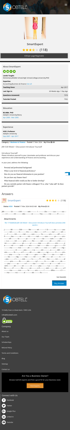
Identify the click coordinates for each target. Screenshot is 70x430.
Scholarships (6, 342)
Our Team (5, 337)
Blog (3, 358)
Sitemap (5, 364)
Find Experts (35, 386)
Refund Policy (7, 348)
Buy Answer (59, 283)
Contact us (6, 369)
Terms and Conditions (10, 353)
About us (5, 331)
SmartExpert (14, 200)
